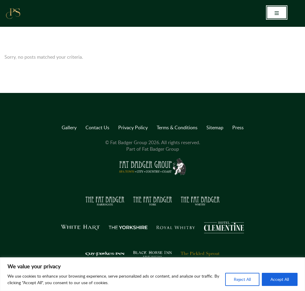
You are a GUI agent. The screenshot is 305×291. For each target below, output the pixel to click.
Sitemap (214, 127)
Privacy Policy (133, 127)
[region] (152, 274)
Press (238, 127)
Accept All (279, 279)
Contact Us (97, 127)
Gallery (69, 127)
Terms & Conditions (177, 127)
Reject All (242, 279)
